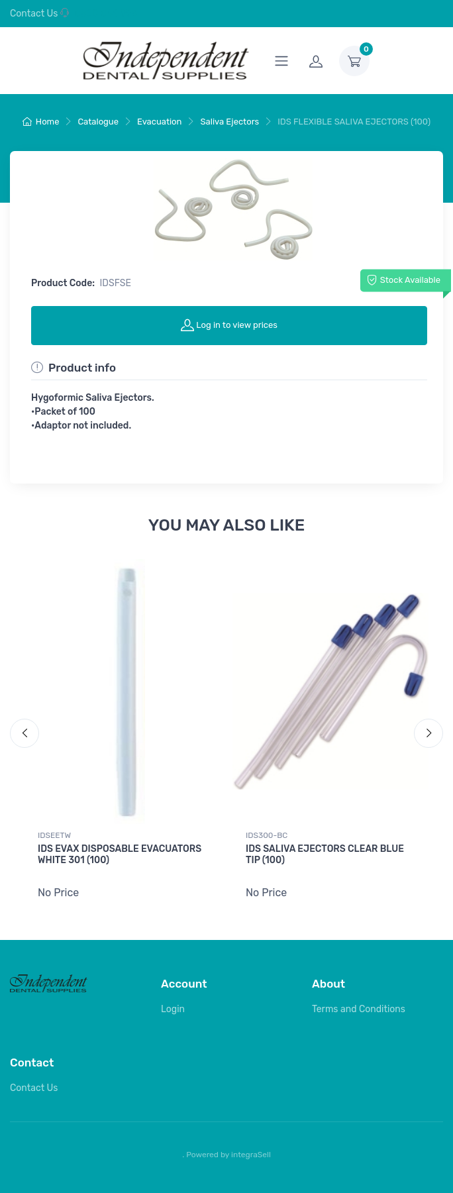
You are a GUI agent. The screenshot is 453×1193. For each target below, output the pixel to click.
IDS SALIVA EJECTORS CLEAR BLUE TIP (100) (325, 854)
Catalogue (98, 122)
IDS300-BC (266, 835)
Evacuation (159, 122)
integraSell (251, 1152)
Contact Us (34, 13)
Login (173, 1007)
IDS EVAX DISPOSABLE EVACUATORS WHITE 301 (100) (119, 854)
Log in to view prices (229, 324)
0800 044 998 (98, 13)
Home (41, 122)
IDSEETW (54, 835)
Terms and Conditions (358, 1007)
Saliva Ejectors (229, 122)
